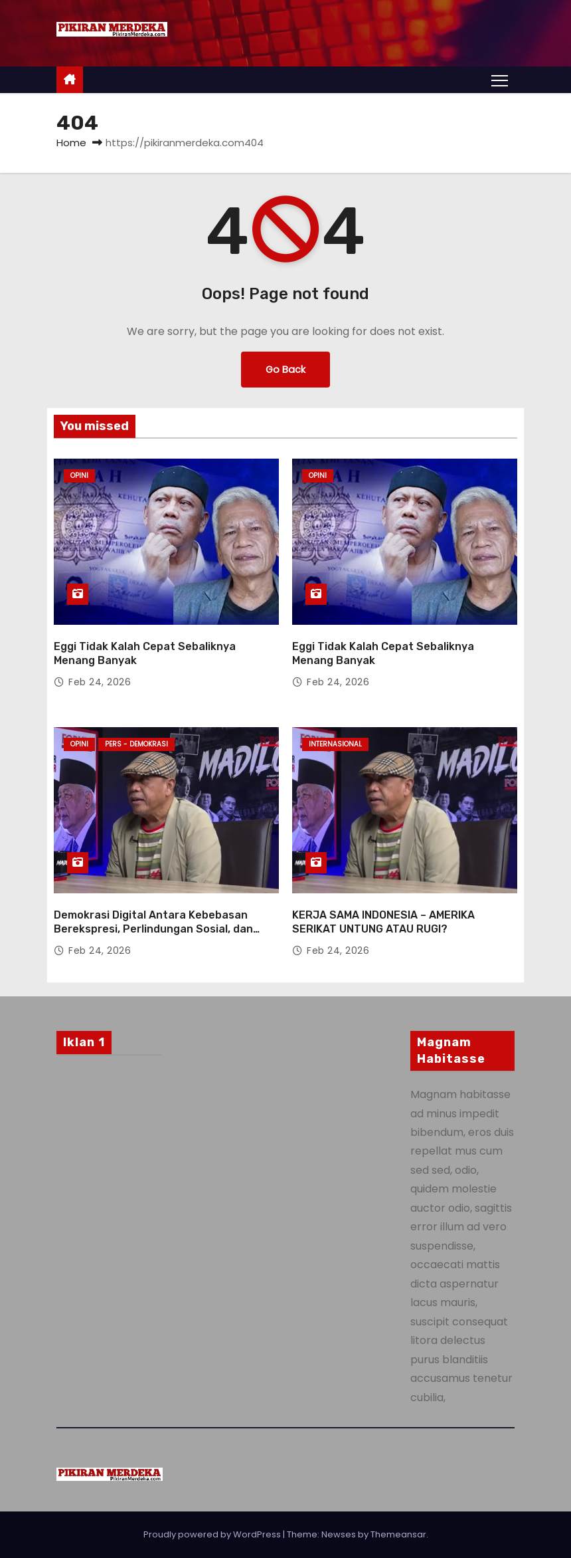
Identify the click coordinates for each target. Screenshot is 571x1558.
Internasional (335, 744)
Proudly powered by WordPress (213, 1534)
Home (71, 143)
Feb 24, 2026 (99, 682)
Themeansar (398, 1534)
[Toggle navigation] (500, 80)
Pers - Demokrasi (136, 744)
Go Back (285, 369)
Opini (79, 476)
